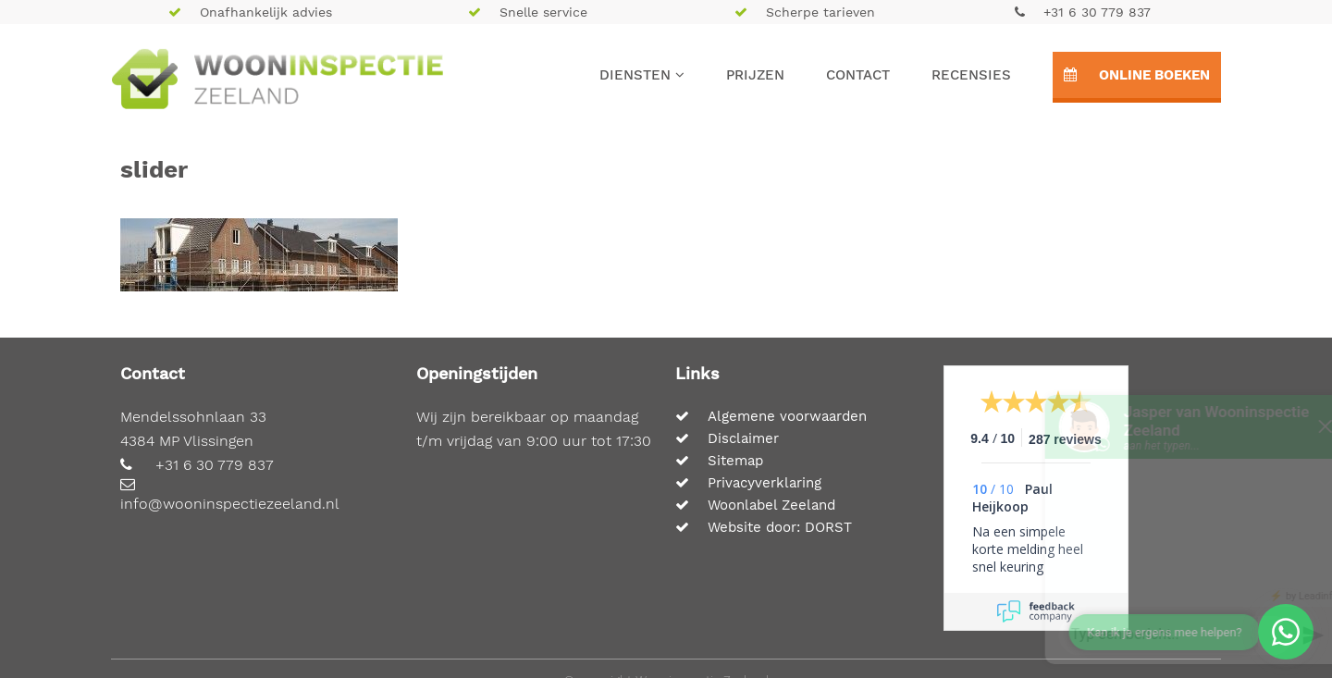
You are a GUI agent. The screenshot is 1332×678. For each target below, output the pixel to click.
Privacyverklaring (748, 483)
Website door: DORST (763, 527)
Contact (858, 75)
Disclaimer (727, 438)
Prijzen (755, 75)
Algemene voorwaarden (771, 416)
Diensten (641, 75)
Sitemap (719, 460)
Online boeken (1137, 75)
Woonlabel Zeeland (755, 505)
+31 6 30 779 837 (1083, 12)
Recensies (971, 75)
